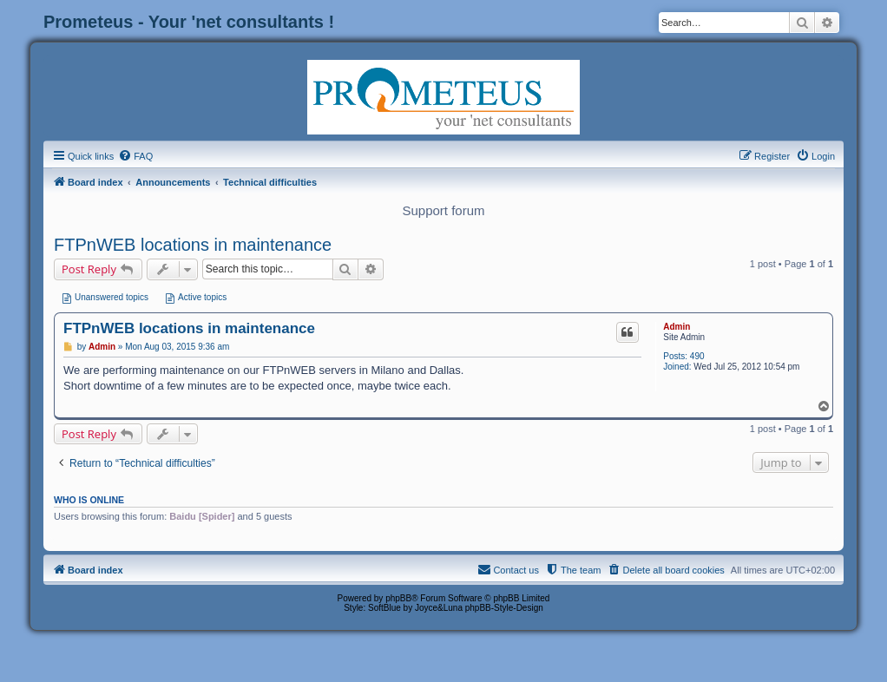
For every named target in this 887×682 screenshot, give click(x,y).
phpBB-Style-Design (504, 608)
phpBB (398, 598)
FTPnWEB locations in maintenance (193, 244)
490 (697, 356)
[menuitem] (135, 156)
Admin (676, 326)
